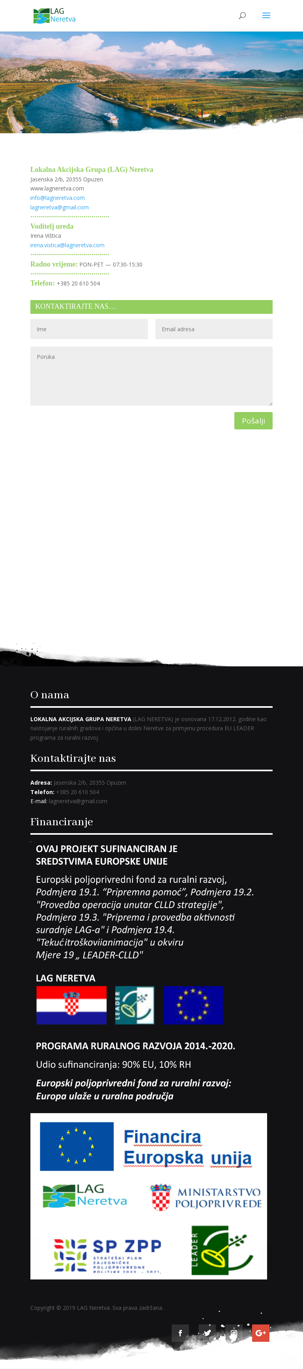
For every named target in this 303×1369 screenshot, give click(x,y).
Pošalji (253, 421)
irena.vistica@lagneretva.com (67, 245)
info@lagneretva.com (57, 197)
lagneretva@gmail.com (59, 207)
